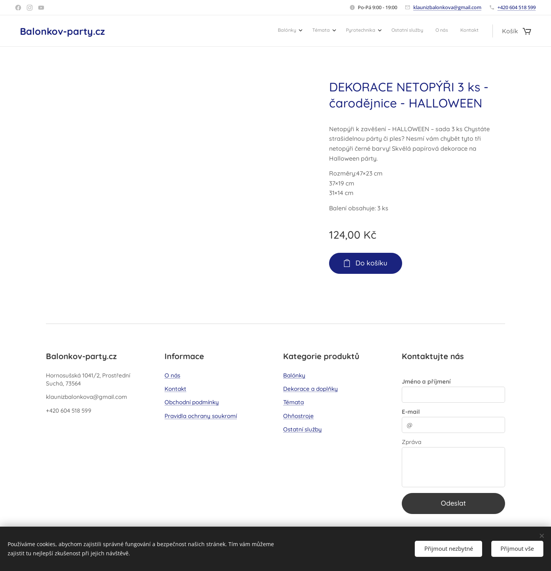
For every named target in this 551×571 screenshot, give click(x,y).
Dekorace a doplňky (310, 388)
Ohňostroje (298, 416)
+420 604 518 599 (516, 7)
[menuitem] (410, 31)
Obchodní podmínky (192, 402)
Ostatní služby (302, 429)
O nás (172, 375)
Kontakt (175, 388)
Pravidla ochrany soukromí (201, 416)
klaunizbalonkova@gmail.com (447, 7)
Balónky (294, 375)
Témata (293, 402)
